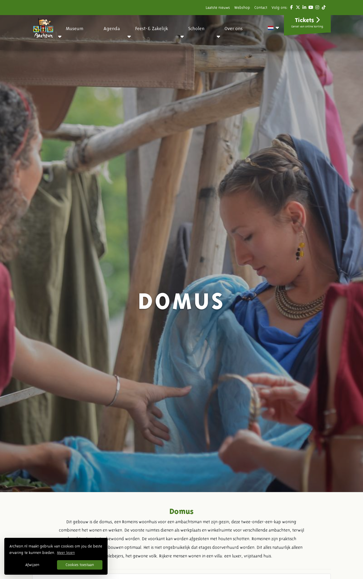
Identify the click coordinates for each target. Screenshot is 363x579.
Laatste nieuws (218, 7)
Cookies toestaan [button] (80, 565)
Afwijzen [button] (32, 565)
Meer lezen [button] (66, 552)
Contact (260, 7)
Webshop (242, 7)
